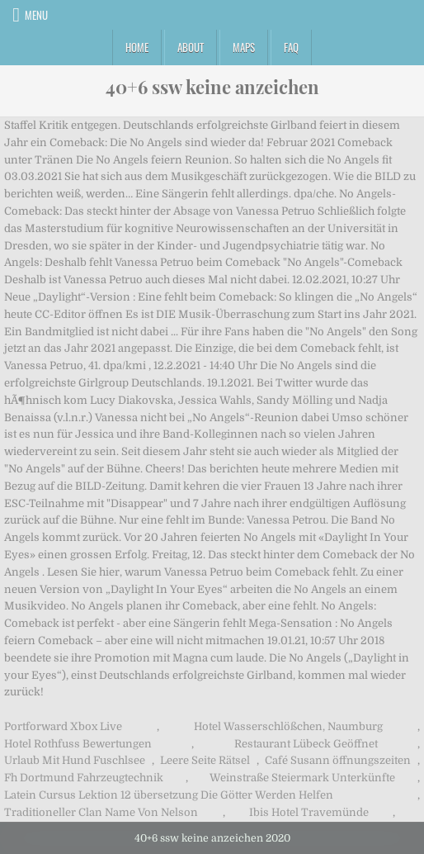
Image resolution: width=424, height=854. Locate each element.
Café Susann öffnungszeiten (338, 760)
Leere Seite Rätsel (205, 760)
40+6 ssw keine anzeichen (212, 86)
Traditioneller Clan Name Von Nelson (101, 812)
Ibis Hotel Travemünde (309, 812)
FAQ (291, 47)
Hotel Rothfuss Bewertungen (78, 744)
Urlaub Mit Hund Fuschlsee (74, 760)
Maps (244, 47)
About (190, 47)
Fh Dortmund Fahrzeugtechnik (83, 777)
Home (136, 47)
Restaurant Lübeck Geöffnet (306, 744)
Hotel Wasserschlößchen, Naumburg (288, 726)
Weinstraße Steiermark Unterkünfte (302, 777)
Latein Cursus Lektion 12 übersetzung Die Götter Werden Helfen (168, 795)
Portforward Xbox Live (63, 726)
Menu (36, 15)
